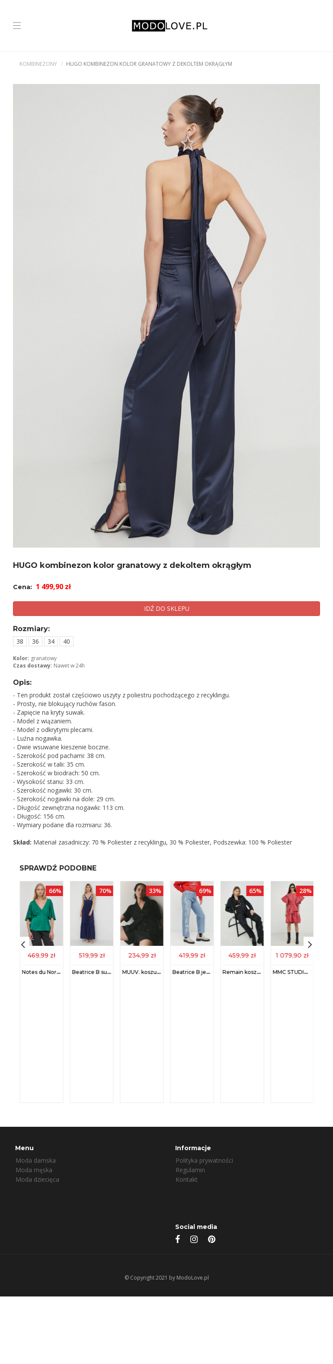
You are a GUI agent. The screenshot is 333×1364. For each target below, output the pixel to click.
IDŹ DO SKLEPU (166, 608)
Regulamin (190, 1170)
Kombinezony (38, 64)
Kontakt (187, 1179)
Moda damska (36, 1160)
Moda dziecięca (37, 1179)
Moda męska (34, 1170)
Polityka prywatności (204, 1160)
